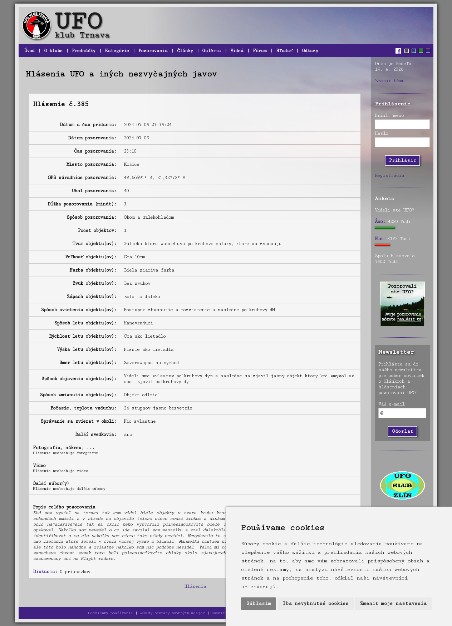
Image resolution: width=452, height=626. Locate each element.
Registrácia (389, 175)
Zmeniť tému (389, 81)
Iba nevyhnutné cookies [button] (315, 603)
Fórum (259, 51)
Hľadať (284, 51)
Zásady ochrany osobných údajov (172, 613)
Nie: (380, 239)
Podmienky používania (110, 613)
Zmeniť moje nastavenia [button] (393, 603)
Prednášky (83, 51)
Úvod (29, 51)
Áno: (380, 221)
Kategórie (117, 51)
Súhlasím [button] (258, 603)
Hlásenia (195, 586)
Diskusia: (45, 572)
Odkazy (310, 51)
